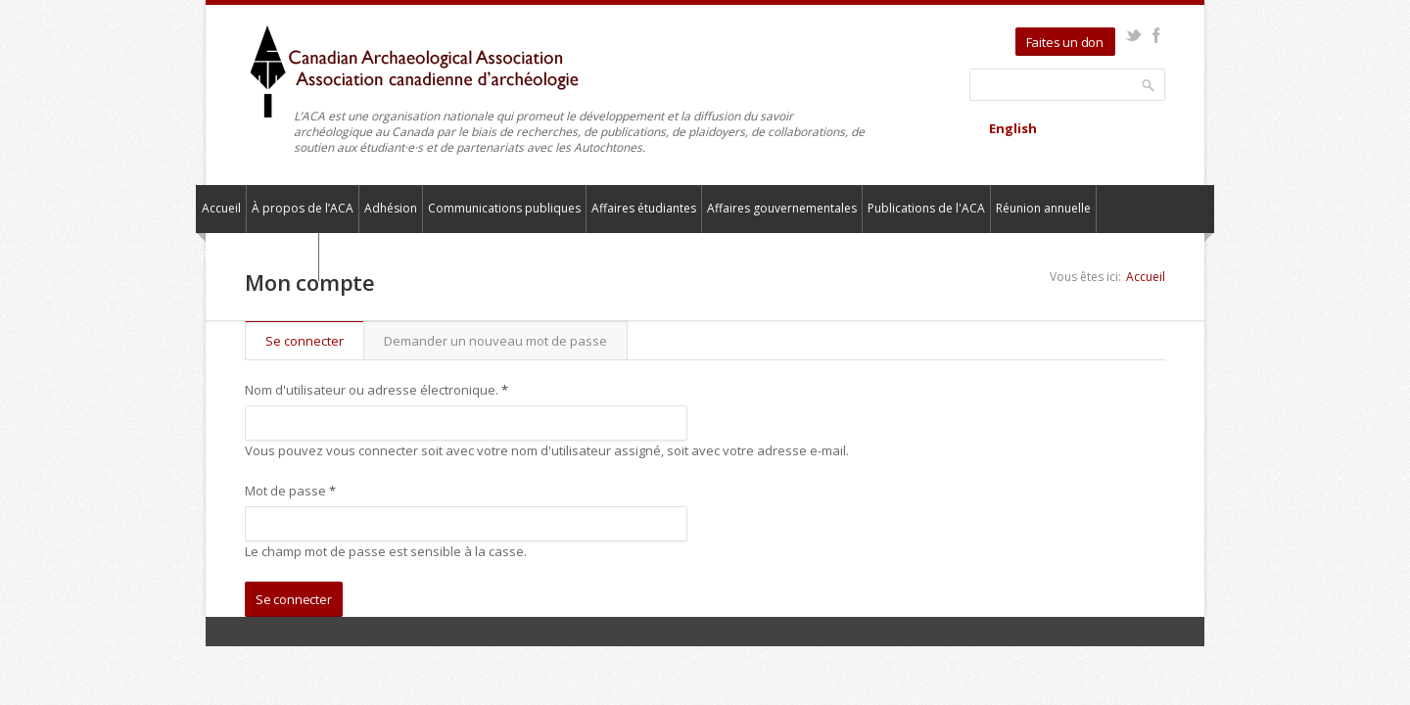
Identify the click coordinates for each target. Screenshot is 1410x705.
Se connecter (314, 340)
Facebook (1156, 35)
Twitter (1133, 35)
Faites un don (1065, 42)
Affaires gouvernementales (782, 208)
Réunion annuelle (1043, 208)
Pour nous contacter (257, 256)
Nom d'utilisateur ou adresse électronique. (376, 390)
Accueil (221, 208)
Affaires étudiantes (643, 208)
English (1013, 128)
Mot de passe (290, 490)
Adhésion (390, 208)
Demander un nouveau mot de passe (495, 341)
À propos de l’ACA (302, 208)
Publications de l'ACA (926, 208)
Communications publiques (504, 208)
